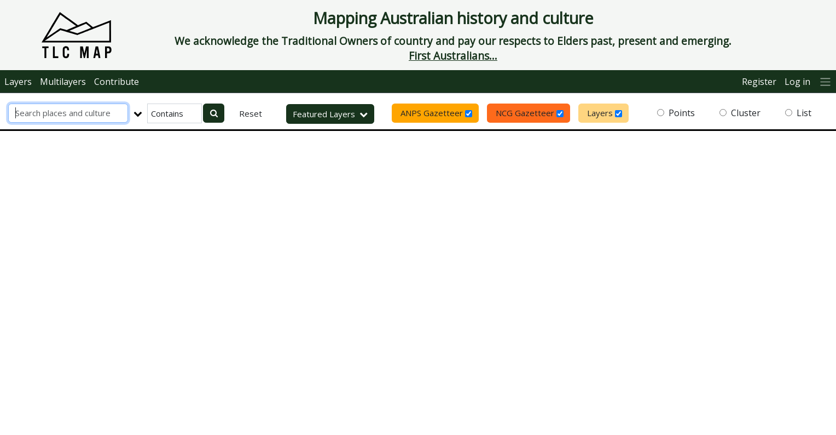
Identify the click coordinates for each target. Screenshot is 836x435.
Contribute (116, 82)
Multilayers (63, 82)
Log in (797, 82)
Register (759, 82)
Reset (250, 113)
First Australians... (453, 55)
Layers (18, 82)
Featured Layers (330, 113)
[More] (826, 81)
